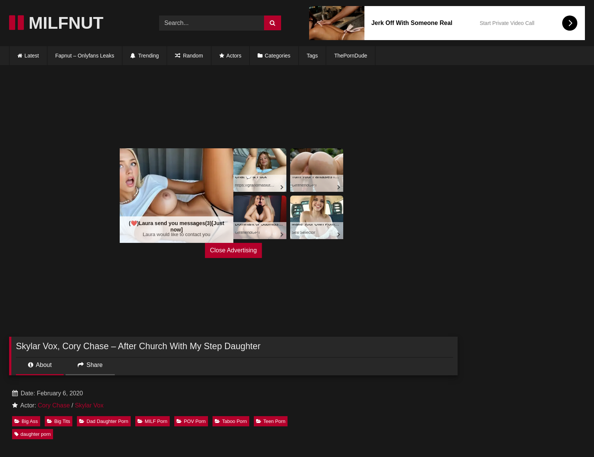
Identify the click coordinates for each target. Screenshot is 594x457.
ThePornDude (350, 56)
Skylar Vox (89, 405)
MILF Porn (152, 421)
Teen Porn (270, 421)
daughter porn (32, 434)
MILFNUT (56, 23)
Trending (144, 56)
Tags (312, 56)
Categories (278, 56)
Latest (32, 56)
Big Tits (58, 421)
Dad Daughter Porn (103, 421)
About (40, 365)
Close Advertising (233, 250)
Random (189, 56)
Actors (230, 56)
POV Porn (191, 421)
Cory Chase (54, 405)
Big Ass (26, 421)
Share (90, 365)
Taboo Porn (231, 421)
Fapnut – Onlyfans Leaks (84, 56)
